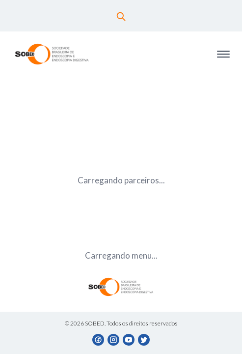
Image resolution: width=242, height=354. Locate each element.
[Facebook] (98, 340)
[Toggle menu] (223, 54)
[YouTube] (129, 340)
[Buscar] (121, 16)
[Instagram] (114, 340)
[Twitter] (144, 340)
